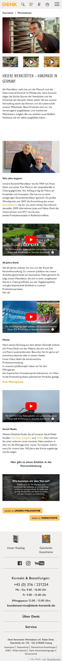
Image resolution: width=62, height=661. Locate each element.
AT (39, 4)
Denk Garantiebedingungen (42, 650)
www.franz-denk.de (12, 355)
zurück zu (22, 510)
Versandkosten (54, 659)
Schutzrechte (31, 653)
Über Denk (31, 616)
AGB (7, 650)
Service (31, 626)
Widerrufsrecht (19, 650)
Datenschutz (23, 647)
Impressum (9, 647)
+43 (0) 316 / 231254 (31, 584)
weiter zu (44, 517)
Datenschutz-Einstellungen (43, 647)
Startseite (7, 13)
